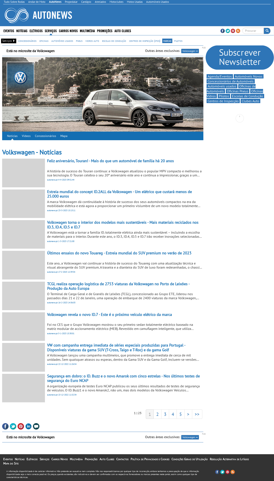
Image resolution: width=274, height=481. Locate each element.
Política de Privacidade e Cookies (150, 459)
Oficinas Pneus (237, 91)
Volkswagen (190, 51)
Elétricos (36, 31)
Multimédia (87, 31)
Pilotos (224, 96)
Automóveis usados (222, 86)
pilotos (178, 41)
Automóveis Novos (248, 76)
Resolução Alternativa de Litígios (229, 459)
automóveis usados (62, 41)
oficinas (43, 41)
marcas (167, 41)
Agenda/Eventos (220, 76)
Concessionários (45, 136)
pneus (79, 41)
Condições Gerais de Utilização (189, 459)
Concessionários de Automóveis (231, 81)
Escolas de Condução (247, 96)
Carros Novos (68, 31)
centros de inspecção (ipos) (144, 41)
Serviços (51, 31)
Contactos (122, 459)
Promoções (104, 31)
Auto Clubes (123, 31)
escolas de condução (114, 41)
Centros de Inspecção (223, 101)
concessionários (27, 41)
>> (197, 414)
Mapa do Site (10, 463)
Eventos (8, 31)
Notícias (21, 31)
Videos (26, 136)
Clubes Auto (250, 101)
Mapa (63, 136)
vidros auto (92, 41)
